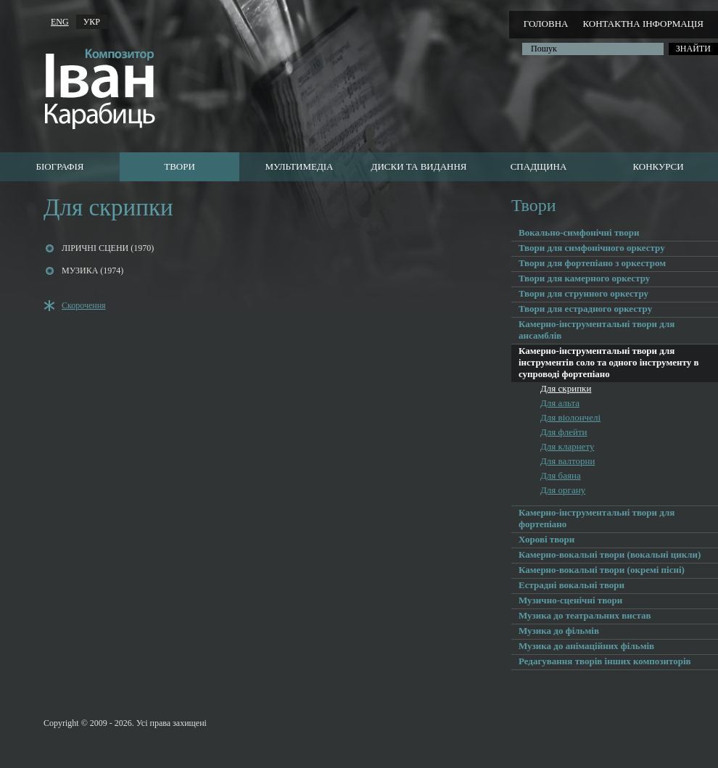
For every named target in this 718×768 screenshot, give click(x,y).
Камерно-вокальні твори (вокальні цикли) (610, 554)
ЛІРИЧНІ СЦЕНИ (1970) (108, 248)
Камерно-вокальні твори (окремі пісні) (602, 569)
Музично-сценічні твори (570, 600)
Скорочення (84, 305)
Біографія (59, 166)
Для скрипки (565, 388)
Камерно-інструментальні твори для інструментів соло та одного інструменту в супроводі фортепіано (609, 362)
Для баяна (560, 475)
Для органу (562, 489)
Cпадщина (539, 166)
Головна (546, 23)
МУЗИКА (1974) (92, 270)
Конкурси (657, 166)
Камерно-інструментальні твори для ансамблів (596, 329)
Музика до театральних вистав (585, 615)
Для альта (559, 402)
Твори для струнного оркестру (583, 293)
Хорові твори (546, 539)
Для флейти (563, 431)
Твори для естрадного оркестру (585, 308)
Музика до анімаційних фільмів (586, 645)
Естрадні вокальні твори (571, 584)
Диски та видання (419, 166)
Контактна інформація (642, 23)
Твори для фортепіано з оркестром (592, 262)
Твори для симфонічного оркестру (592, 247)
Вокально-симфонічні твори (579, 232)
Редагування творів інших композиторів (605, 661)
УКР (91, 22)
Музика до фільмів (559, 630)
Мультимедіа (299, 166)
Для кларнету (567, 446)
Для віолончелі (570, 417)
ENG (60, 22)
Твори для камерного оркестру (584, 278)
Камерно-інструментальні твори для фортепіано (596, 518)
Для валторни (567, 460)
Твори (179, 166)
